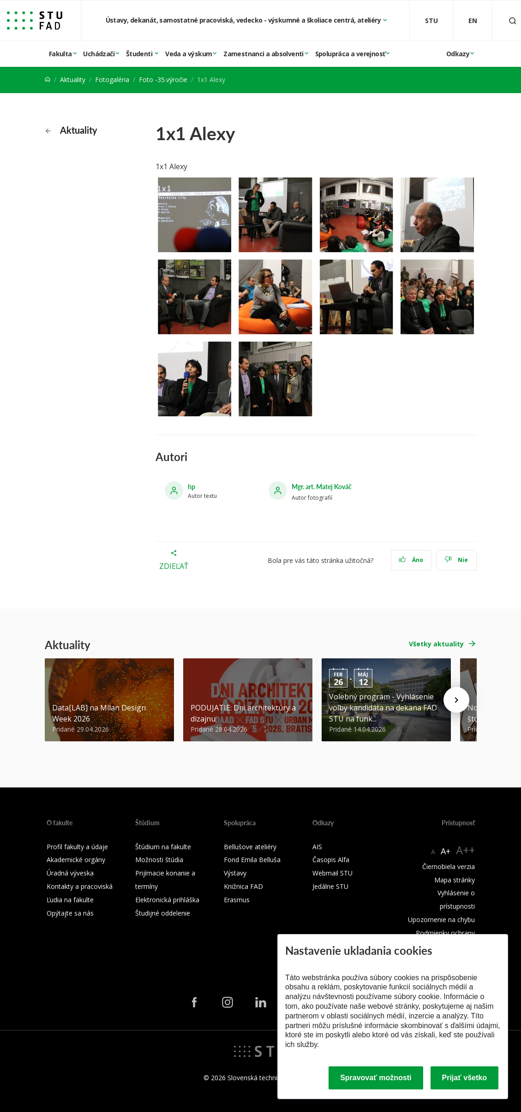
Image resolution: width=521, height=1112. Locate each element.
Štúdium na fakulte (163, 846)
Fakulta (60, 53)
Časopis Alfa (330, 859)
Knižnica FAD (243, 886)
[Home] (47, 79)
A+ (445, 851)
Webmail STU (332, 873)
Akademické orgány (76, 859)
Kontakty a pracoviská (80, 886)
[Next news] (456, 700)
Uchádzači (98, 53)
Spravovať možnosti (375, 1078)
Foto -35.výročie (163, 79)
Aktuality (72, 79)
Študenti (140, 53)
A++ (465, 850)
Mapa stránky (454, 879)
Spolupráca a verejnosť (350, 53)
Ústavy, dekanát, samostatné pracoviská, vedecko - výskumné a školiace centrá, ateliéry (244, 20)
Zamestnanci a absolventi (263, 53)
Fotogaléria (112, 79)
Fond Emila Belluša (252, 859)
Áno (411, 560)
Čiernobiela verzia (448, 866)
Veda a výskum (188, 53)
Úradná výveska (70, 873)
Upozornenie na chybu (441, 919)
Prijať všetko (464, 1078)
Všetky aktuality (436, 643)
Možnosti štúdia (159, 859)
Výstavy (235, 873)
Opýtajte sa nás (70, 913)
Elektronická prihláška (167, 899)
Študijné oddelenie (162, 913)
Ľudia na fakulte (70, 899)
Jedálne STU (330, 886)
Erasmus (237, 899)
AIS (317, 846)
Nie (456, 560)
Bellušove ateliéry (250, 846)
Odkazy (457, 53)
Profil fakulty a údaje (77, 846)
